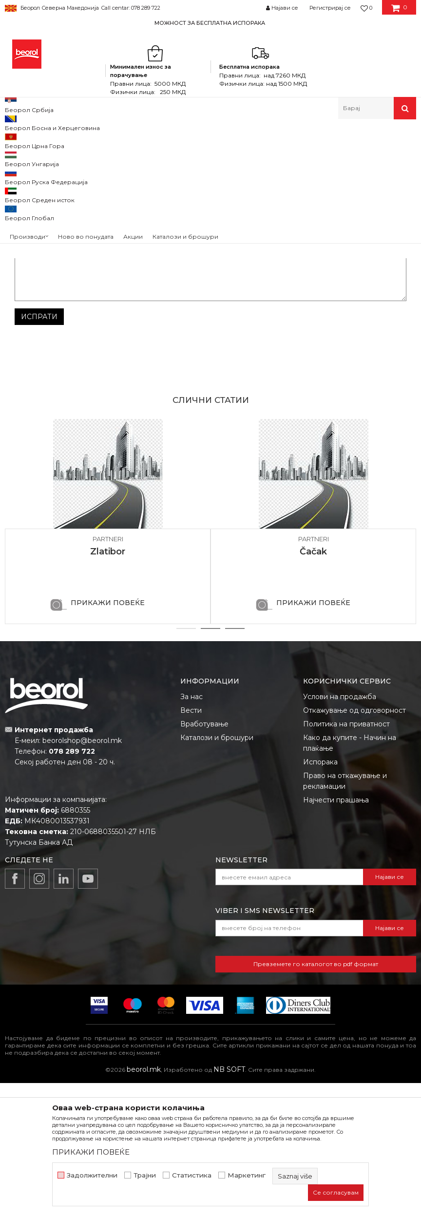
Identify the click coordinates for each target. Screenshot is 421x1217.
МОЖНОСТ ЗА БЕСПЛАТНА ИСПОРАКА (209, 22)
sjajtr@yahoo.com (314, 221)
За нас (191, 830)
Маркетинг (247, 1175)
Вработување (204, 858)
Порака (28, 374)
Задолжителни (92, 1175)
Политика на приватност (346, 858)
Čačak (313, 685)
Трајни (145, 1175)
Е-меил (227, 316)
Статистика (191, 1175)
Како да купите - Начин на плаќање (349, 877)
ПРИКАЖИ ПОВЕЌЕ (108, 736)
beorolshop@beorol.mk (82, 874)
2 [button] (211, 762)
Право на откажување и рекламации (345, 915)
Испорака (320, 896)
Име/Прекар (37, 316)
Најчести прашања (336, 934)
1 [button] (186, 762)
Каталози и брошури (216, 871)
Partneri (51, 140)
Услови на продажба (339, 830)
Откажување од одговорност (354, 844)
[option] (210, 22)
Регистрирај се (330, 7)
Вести (191, 844)
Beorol (24, 140)
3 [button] (235, 762)
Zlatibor (107, 685)
